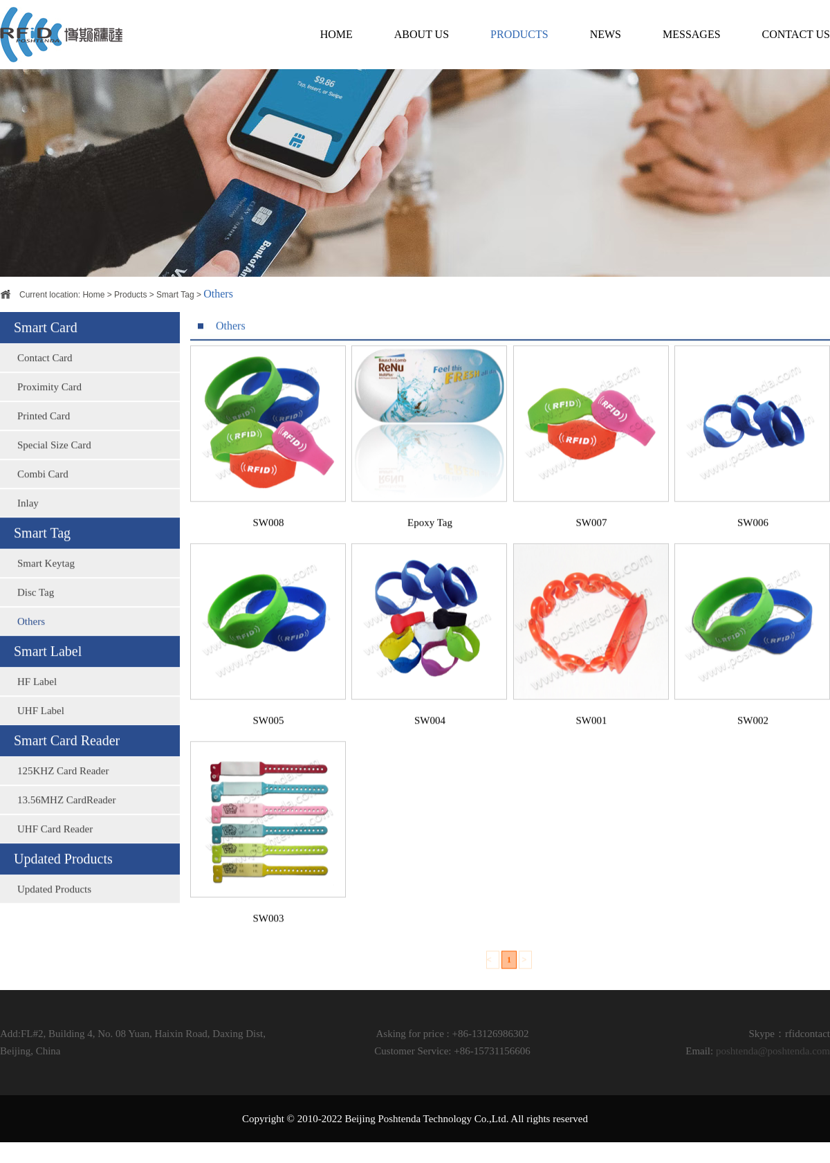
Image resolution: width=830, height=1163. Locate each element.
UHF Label (40, 729)
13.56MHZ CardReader (66, 819)
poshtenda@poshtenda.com (773, 1050)
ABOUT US (421, 34)
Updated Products (54, 908)
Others (31, 640)
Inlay (28, 522)
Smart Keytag (46, 582)
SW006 (752, 543)
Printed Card (43, 435)
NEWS (605, 34)
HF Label (37, 700)
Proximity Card (49, 406)
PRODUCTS (519, 34)
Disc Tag (35, 611)
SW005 (268, 741)
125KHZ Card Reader (63, 790)
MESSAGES (692, 34)
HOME (336, 34)
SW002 (752, 741)
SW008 (268, 543)
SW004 (429, 741)
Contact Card (45, 377)
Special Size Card (54, 464)
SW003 (268, 939)
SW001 (591, 741)
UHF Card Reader (55, 848)
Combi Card (42, 493)
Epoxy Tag (429, 543)
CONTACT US (796, 34)
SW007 (591, 543)
